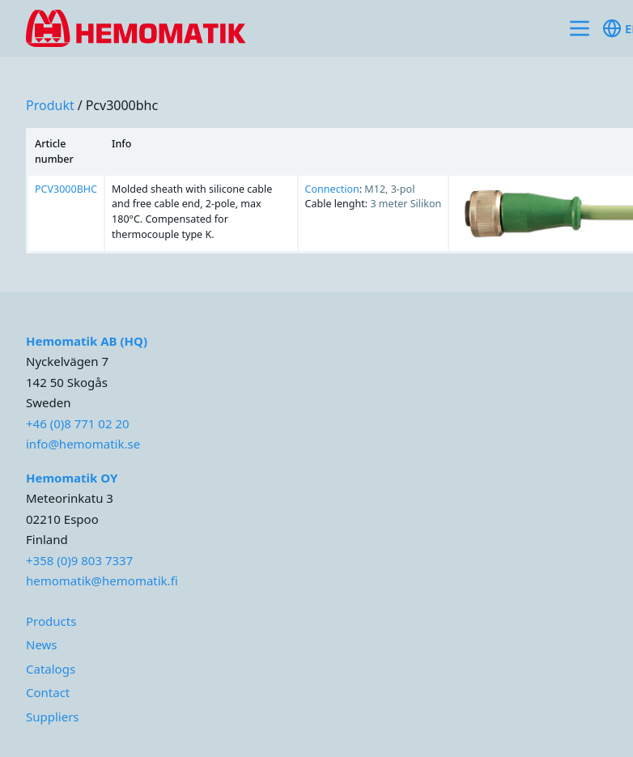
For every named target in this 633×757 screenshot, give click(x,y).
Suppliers (52, 716)
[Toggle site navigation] (579, 28)
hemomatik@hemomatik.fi (102, 580)
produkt (50, 105)
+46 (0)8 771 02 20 (78, 423)
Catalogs (50, 669)
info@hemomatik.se (83, 444)
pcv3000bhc (122, 105)
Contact (48, 692)
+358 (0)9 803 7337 (79, 560)
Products (51, 621)
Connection (332, 189)
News (41, 644)
